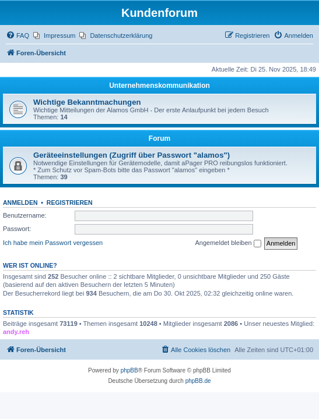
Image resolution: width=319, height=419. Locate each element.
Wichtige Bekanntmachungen (87, 102)
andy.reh (16, 331)
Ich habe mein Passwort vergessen (53, 242)
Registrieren (70, 202)
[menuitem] (17, 35)
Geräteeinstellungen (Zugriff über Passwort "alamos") (131, 155)
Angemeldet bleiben (228, 243)
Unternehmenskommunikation (159, 85)
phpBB (129, 370)
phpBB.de (198, 381)
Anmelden (20, 202)
